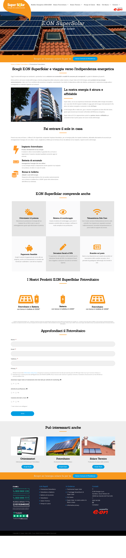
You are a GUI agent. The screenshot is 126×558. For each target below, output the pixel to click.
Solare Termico (76, 5)
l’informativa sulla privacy (30, 373)
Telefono (14, 359)
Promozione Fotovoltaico (48, 489)
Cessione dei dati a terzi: (19, 398)
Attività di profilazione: (19, 389)
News (98, 5)
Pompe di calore (46, 503)
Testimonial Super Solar (74, 489)
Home (13, 64)
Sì (13, 383)
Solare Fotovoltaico (60, 5)
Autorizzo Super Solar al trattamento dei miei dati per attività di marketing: (36, 380)
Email (13, 349)
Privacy (14, 368)
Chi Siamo (106, 5)
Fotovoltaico (63, 458)
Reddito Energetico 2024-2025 (41, 5)
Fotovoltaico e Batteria (47, 492)
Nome (13, 339)
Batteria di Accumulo (47, 495)
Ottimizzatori (27, 458)
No (18, 383)
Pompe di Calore (89, 5)
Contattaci (95, 505)
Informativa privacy (73, 505)
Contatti (116, 5)
